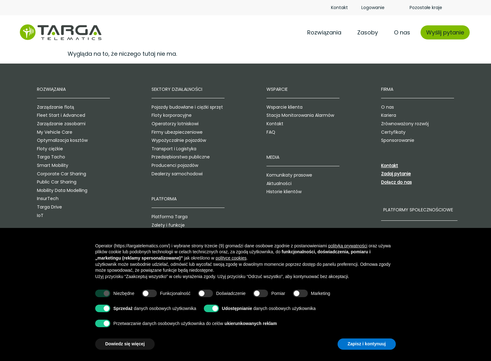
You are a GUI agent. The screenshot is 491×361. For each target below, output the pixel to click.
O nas (402, 32)
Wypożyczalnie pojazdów (171, 140)
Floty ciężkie (33, 149)
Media (274, 157)
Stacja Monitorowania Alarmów (302, 115)
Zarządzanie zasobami (44, 124)
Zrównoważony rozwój (416, 124)
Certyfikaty (404, 132)
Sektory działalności (169, 89)
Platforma (156, 199)
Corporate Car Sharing (44, 174)
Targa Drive (32, 207)
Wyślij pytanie (445, 32)
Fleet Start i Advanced (44, 115)
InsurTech (30, 199)
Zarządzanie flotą (38, 107)
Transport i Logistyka (166, 149)
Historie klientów (285, 192)
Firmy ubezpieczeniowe (169, 132)
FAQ (272, 132)
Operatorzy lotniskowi (167, 124)
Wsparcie (278, 89)
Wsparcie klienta (286, 107)
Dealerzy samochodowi (169, 174)
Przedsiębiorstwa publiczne (173, 157)
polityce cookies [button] (230, 257)
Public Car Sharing (39, 182)
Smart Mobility (35, 165)
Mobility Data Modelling (45, 191)
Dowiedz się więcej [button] (125, 343)
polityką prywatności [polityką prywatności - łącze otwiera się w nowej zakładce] (347, 245)
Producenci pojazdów (167, 165)
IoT (23, 215)
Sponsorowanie (409, 140)
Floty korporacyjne (164, 115)
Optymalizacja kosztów (45, 140)
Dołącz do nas (407, 182)
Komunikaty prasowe (291, 175)
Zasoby (367, 32)
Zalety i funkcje (160, 225)
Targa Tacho (34, 157)
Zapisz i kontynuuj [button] (367, 343)
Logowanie (373, 7)
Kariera (399, 115)
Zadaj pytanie (407, 174)
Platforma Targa (162, 217)
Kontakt (339, 7)
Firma (398, 89)
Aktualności (280, 183)
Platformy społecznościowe (429, 210)
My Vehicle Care (37, 132)
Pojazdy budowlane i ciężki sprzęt (179, 107)
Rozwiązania (324, 32)
